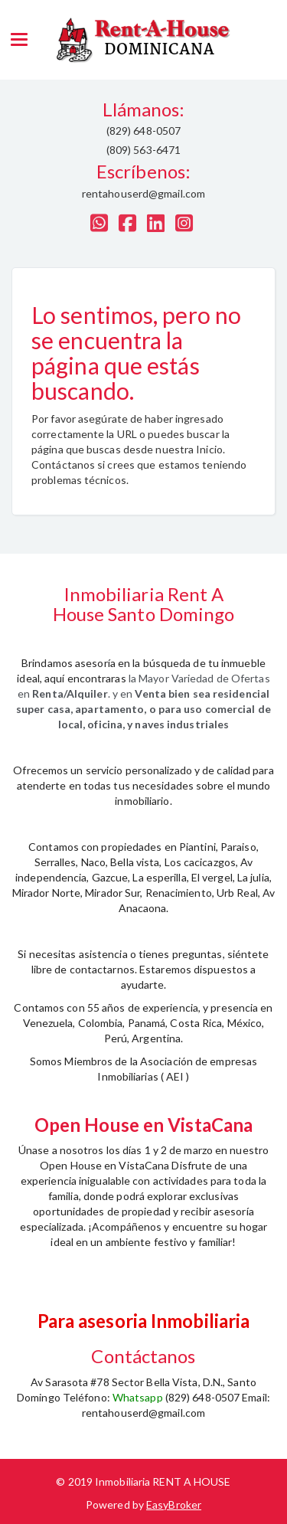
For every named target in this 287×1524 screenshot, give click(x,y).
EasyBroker (173, 1504)
